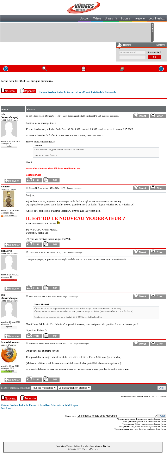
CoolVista (61, 446)
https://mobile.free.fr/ (44, 141)
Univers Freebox (90, 449)
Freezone (139, 19)
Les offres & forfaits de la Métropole (97, 92)
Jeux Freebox (157, 19)
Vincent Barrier (102, 446)
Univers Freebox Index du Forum (56, 92)
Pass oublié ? (154, 52)
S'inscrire (160, 45)
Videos (97, 19)
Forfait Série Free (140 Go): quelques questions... (27, 81)
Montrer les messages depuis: (16, 387)
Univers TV (111, 19)
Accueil (84, 19)
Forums (125, 19)
